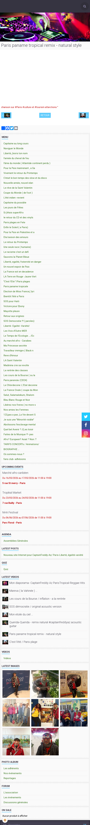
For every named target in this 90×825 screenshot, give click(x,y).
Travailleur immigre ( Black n (18, 351)
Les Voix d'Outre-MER (15, 331)
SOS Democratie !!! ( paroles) (19, 322)
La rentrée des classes (16, 371)
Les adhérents (11, 769)
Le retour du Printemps (16, 243)
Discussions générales (16, 803)
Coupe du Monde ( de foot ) (18, 193)
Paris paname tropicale (16, 287)
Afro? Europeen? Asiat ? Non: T (20, 440)
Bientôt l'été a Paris (14, 297)
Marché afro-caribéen (15, 473)
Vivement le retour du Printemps (21, 174)
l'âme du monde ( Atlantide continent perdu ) (27, 164)
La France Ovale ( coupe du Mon (21, 391)
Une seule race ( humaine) (17, 248)
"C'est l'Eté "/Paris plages (17, 282)
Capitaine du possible (15, 203)
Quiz (6, 570)
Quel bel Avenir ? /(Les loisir (18, 430)
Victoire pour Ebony (14, 307)
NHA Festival (10, 513)
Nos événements (13, 774)
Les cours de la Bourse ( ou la (19, 376)
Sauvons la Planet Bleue (16, 257)
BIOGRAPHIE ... (11, 450)
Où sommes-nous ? (14, 455)
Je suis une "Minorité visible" (19, 420)
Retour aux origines (14, 317)
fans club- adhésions (15, 460)
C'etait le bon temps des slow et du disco (25, 178)
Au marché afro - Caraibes (17, 341)
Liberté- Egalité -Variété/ (17, 326)
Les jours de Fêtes (13, 208)
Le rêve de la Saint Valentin (18, 188)
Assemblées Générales (16, 541)
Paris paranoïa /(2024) (15, 381)
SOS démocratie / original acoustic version (35, 607)
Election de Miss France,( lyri (19, 292)
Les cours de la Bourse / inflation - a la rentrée (37, 599)
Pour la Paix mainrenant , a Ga (19, 169)
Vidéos (7, 659)
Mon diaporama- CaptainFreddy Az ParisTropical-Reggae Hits (47, 583)
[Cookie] (5, 820)
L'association (11, 793)
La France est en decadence (19, 272)
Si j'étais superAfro (14, 213)
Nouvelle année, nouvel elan (18, 183)
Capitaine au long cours (16, 144)
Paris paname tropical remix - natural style (35, 635)
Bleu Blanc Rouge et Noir (17, 400)
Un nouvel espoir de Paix (16, 267)
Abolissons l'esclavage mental (20, 425)
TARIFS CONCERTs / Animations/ (21, 445)
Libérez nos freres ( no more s (20, 405)
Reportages (10, 779)
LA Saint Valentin (13, 361)
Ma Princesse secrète (15, 346)
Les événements (12, 798)
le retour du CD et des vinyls (18, 218)
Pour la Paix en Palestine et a (19, 233)
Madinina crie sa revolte (16, 366)
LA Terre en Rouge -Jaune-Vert (20, 277)
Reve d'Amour (11, 356)
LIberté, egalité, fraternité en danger (22, 262)
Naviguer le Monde (13, 149)
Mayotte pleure (12, 312)
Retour (45, 116)
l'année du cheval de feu (16, 159)
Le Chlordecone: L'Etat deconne (20, 386)
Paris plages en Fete (14, 223)
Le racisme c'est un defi (16, 252)
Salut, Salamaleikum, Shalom (19, 396)
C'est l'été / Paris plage (23, 642)
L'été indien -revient (14, 198)
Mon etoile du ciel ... (21, 615)
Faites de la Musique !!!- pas (18, 435)
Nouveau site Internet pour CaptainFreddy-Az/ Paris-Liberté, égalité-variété (43, 556)
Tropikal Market (11, 493)
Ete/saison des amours (16, 238)
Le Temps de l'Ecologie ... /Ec (19, 336)
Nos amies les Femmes (16, 410)
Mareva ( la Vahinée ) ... (23, 591)
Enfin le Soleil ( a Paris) (16, 228)
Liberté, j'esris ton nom (16, 154)
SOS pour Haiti (11, 302)
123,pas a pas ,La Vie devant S (20, 415)
